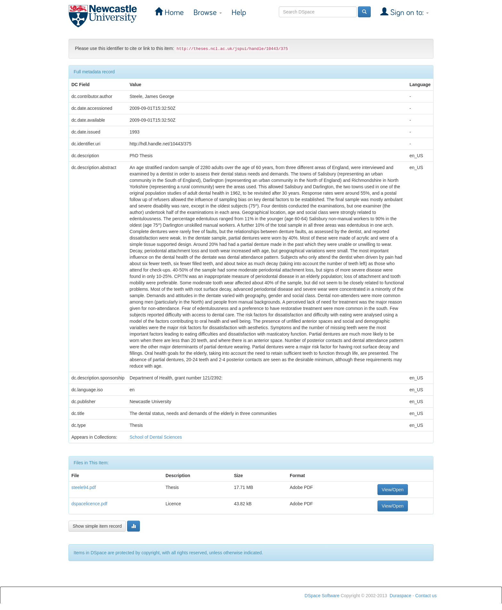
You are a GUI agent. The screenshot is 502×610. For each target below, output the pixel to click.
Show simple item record (97, 526)
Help (238, 13)
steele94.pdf (83, 487)
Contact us (426, 595)
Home (173, 13)
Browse (207, 13)
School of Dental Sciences (156, 437)
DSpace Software (321, 595)
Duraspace (400, 595)
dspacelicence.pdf (89, 503)
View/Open (392, 489)
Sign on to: (408, 13)
